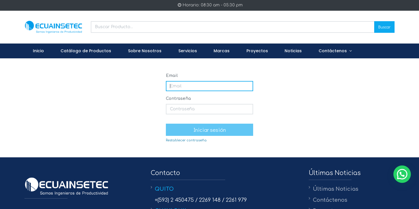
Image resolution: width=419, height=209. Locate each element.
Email (172, 75)
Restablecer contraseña (186, 140)
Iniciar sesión (209, 129)
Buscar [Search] (384, 27)
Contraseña (178, 98)
